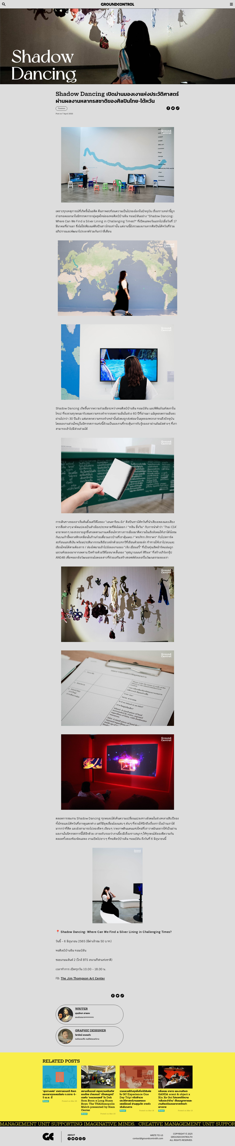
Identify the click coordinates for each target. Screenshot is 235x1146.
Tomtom (61, 108)
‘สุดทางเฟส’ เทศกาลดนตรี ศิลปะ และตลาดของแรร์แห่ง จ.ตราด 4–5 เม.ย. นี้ (59, 1094)
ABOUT (71, 1134)
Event (45, 1101)
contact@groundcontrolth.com (148, 1138)
